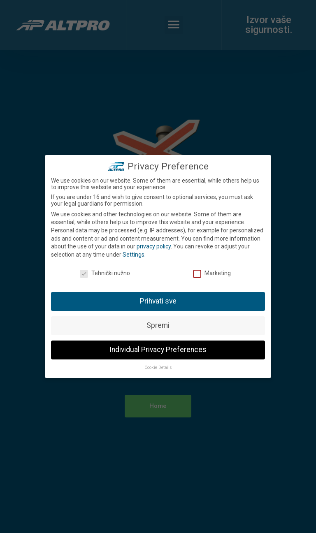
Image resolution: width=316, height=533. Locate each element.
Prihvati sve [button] (158, 300)
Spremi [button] (158, 324)
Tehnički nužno (105, 272)
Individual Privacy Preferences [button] (158, 348)
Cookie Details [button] (158, 366)
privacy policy (154, 245)
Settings (133, 253)
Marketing (212, 272)
